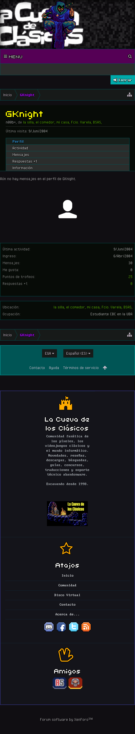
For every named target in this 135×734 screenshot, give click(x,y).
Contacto (37, 367)
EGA (48, 353)
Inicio (68, 576)
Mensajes (20, 154)
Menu (13, 56)
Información (22, 167)
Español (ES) (76, 353)
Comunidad (67, 586)
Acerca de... (68, 615)
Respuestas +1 (24, 161)
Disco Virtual (67, 595)
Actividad (20, 148)
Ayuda (54, 367)
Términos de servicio (81, 367)
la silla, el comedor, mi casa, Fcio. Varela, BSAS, (93, 307)
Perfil (18, 141)
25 (130, 276)
